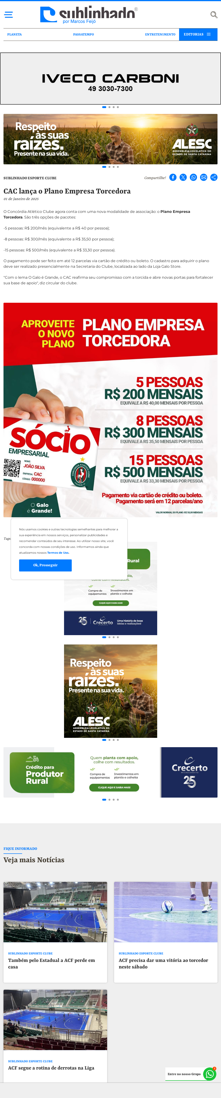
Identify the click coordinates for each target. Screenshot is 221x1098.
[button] (110, 1080)
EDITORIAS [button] (194, 34)
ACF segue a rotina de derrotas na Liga (51, 902)
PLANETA (14, 34)
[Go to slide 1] (104, 107)
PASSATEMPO (83, 34)
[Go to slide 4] (118, 107)
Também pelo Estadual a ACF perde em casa (51, 798)
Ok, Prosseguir (45, 565)
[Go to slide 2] (109, 107)
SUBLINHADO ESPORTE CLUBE (30, 178)
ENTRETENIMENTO (160, 34)
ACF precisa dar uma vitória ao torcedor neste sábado (163, 798)
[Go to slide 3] (114, 107)
